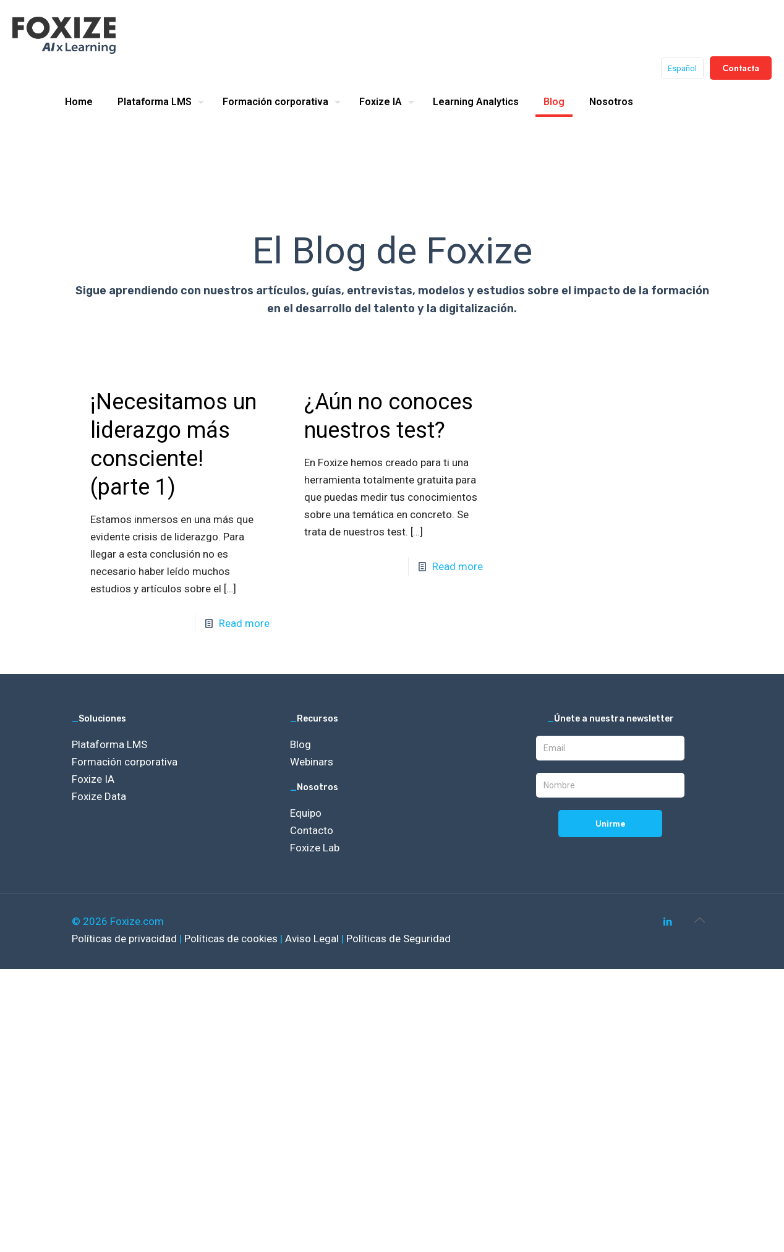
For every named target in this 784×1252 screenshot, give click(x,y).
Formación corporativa (124, 762)
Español (682, 68)
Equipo (306, 813)
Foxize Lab (314, 847)
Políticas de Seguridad (398, 938)
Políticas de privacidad (125, 938)
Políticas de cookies (232, 938)
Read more (244, 623)
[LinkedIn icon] (667, 921)
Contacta (740, 68)
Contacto (311, 830)
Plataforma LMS (109, 744)
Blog (300, 744)
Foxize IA (93, 779)
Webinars (311, 762)
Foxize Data (99, 796)
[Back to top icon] (699, 920)
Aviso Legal (313, 938)
